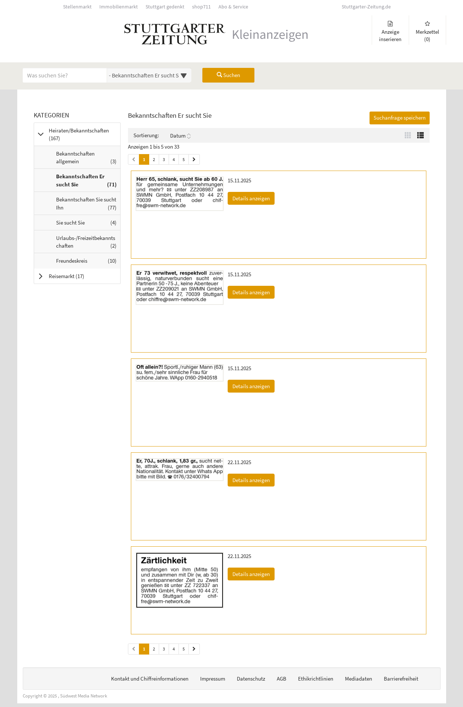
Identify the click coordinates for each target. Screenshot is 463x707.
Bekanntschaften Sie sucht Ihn (88, 205)
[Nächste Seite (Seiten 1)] (194, 159)
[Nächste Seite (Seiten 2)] (194, 649)
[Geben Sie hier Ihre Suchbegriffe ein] (65, 75)
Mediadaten (358, 678)
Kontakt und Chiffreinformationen (149, 678)
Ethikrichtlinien (315, 678)
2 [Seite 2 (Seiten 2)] (154, 649)
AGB (281, 678)
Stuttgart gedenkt (165, 7)
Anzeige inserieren (390, 32)
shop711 (201, 7)
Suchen (228, 75)
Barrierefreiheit (401, 678)
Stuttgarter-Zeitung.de (366, 7)
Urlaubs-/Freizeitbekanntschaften (88, 244)
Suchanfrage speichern (400, 117)
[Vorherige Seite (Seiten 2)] (133, 649)
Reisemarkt (76, 276)
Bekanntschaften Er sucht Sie (88, 182)
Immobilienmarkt (118, 7)
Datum (180, 136)
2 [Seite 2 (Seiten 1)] (154, 159)
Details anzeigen (253, 198)
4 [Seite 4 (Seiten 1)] (174, 159)
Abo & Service (233, 7)
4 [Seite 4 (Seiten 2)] (174, 649)
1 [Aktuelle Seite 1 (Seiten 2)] (144, 648)
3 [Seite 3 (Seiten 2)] (164, 649)
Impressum (212, 678)
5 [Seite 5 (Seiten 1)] (184, 159)
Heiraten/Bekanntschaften (79, 134)
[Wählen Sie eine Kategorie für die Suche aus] (149, 75)
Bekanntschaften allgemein (88, 159)
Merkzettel (427, 32)
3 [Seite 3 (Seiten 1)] (164, 159)
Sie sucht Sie (88, 224)
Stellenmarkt (77, 7)
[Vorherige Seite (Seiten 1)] (133, 159)
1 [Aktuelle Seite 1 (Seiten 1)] (144, 159)
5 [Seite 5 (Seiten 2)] (184, 649)
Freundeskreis (88, 262)
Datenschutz (251, 678)
